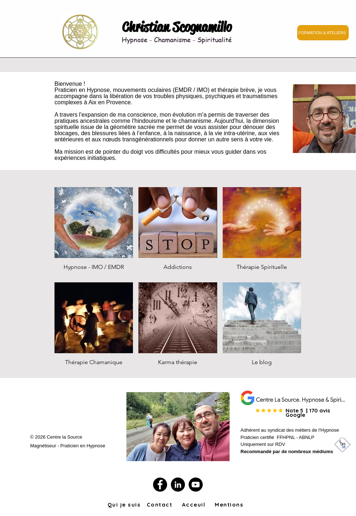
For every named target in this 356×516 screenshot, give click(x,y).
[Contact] (160, 504)
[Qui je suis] (124, 504)
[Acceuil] (194, 504)
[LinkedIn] (178, 484)
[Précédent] (135, 427)
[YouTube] (196, 484)
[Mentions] (229, 504)
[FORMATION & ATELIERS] (323, 32)
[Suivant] (220, 427)
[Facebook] (160, 484)
